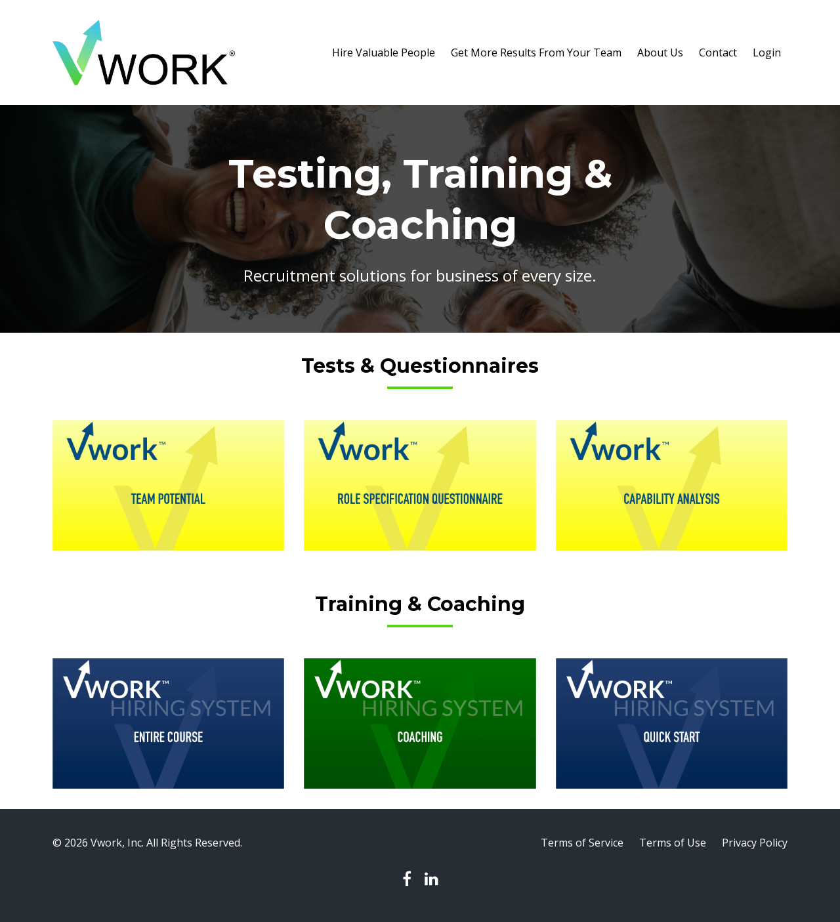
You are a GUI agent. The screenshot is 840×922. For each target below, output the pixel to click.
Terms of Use (672, 842)
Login (767, 52)
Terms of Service (582, 842)
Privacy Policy (755, 842)
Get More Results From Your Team (536, 52)
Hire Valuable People (383, 52)
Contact (718, 52)
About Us (660, 52)
